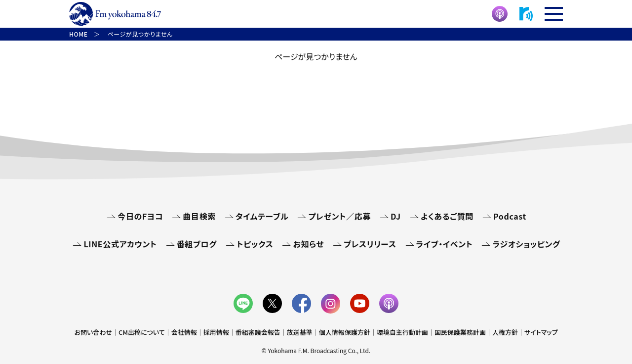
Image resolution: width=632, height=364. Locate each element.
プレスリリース (370, 244)
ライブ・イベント (444, 244)
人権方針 (505, 332)
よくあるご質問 (447, 216)
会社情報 (184, 332)
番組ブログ (197, 244)
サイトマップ (541, 332)
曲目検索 (199, 216)
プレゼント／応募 (339, 216)
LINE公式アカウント (120, 244)
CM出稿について (141, 332)
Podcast (509, 216)
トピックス (255, 244)
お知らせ (308, 244)
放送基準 (300, 332)
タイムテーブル (262, 216)
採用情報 (216, 332)
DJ (396, 216)
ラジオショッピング (526, 244)
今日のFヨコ (140, 216)
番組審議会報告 (258, 332)
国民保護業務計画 (460, 332)
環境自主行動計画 (402, 332)
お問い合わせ (93, 332)
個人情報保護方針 (344, 332)
